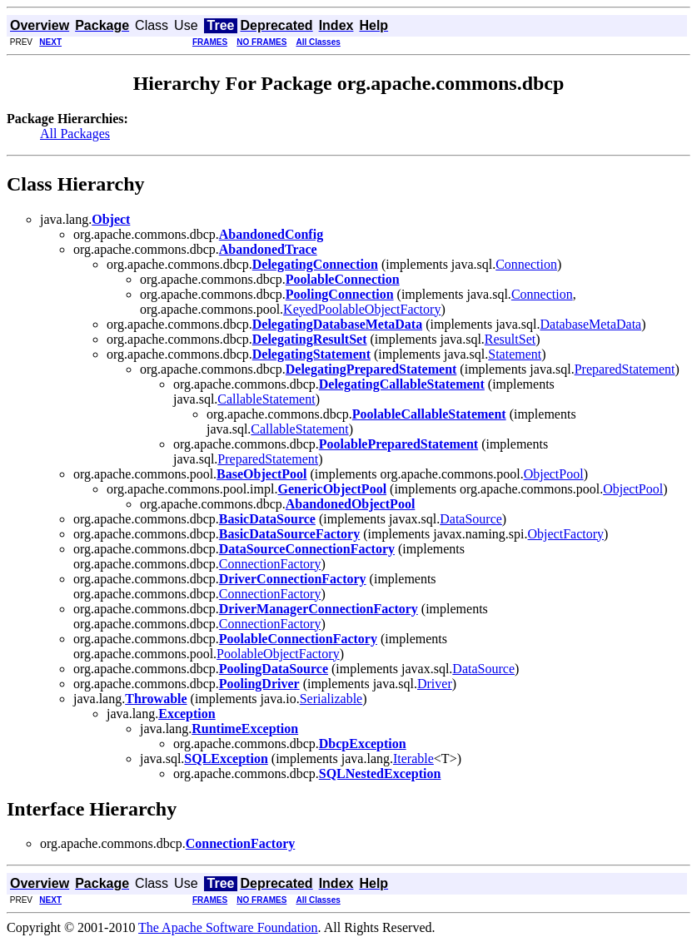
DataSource (471, 519)
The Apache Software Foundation (228, 927)
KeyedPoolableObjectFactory (362, 309)
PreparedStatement (625, 369)
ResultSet (510, 339)
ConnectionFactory (270, 564)
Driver (434, 684)
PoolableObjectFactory (278, 654)
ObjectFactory (566, 534)
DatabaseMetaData (590, 324)
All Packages (75, 133)
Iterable (413, 758)
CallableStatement (266, 399)
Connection (526, 264)
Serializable (331, 699)
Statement (514, 354)
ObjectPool (554, 474)
